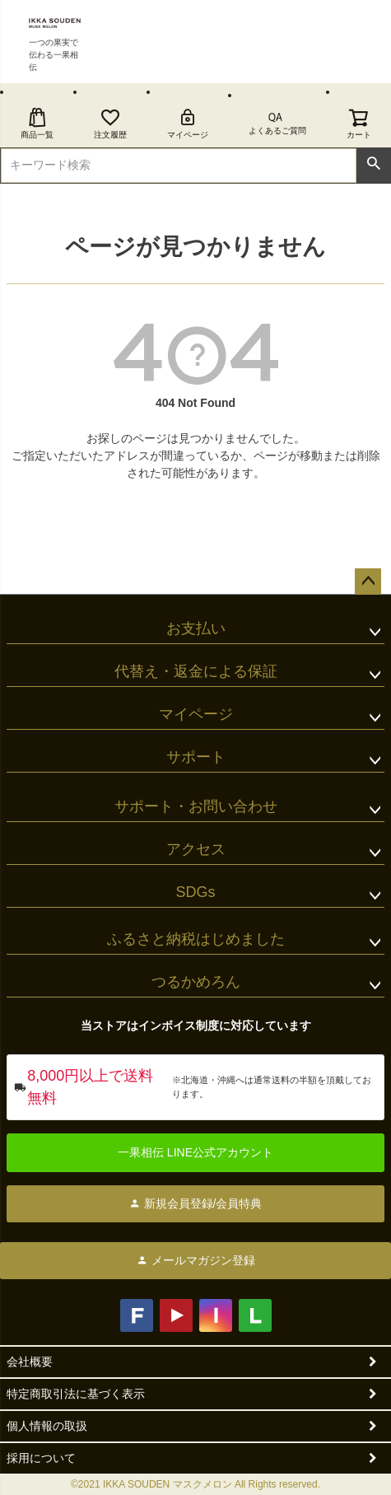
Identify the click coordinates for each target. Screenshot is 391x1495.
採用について (41, 1458)
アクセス (196, 849)
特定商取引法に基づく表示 (76, 1393)
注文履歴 (110, 123)
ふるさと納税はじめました (196, 939)
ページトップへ (368, 581)
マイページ (187, 123)
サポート (196, 757)
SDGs (195, 892)
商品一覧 (37, 123)
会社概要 (30, 1361)
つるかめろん (195, 982)
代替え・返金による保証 (195, 671)
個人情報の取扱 (47, 1425)
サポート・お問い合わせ (195, 806)
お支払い (196, 628)
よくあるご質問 (277, 130)
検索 (373, 163)
